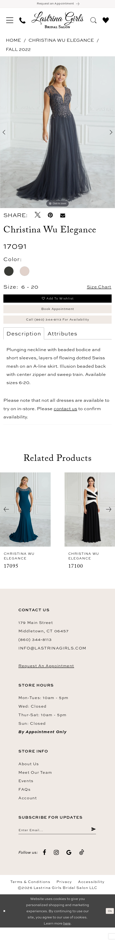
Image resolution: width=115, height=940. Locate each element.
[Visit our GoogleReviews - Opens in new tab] (69, 865)
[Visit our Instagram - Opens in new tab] (56, 865)
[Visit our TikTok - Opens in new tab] (82, 865)
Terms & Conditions (30, 894)
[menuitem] (9, 22)
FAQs (24, 799)
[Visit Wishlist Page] (106, 22)
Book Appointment (57, 315)
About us (28, 774)
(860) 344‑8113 (35, 649)
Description (23, 344)
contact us (65, 419)
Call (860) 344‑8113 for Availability (57, 328)
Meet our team (35, 782)
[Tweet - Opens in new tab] (37, 217)
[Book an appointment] (57, 5)
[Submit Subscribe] (93, 841)
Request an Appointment (46, 676)
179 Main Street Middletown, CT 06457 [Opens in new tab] (43, 637)
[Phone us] (22, 22)
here (67, 935)
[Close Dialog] (5, 923)
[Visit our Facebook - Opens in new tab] (45, 865)
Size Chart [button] (95, 289)
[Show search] (93, 22)
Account (27, 808)
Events (26, 791)
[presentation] (25, 520)
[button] (9, 22)
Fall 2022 (18, 52)
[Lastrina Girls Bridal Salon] (58, 22)
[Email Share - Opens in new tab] (62, 217)
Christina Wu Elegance (61, 42)
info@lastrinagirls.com (52, 658)
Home (13, 42)
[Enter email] (57, 841)
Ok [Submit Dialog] (109, 923)
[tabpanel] (57, 134)
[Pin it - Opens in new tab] (50, 217)
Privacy (64, 894)
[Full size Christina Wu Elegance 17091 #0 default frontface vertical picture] (57, 134)
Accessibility (91, 894)
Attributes (62, 344)
